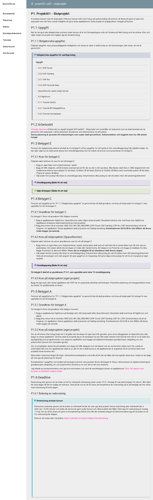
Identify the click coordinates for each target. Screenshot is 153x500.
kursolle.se (9, 3)
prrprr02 (40, 3)
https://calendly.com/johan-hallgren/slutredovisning (86, 418)
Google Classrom (39, 129)
